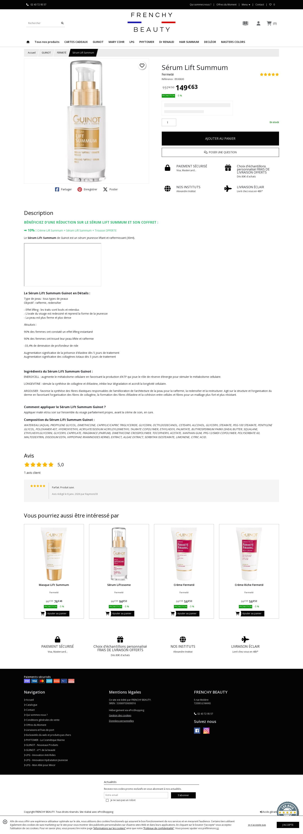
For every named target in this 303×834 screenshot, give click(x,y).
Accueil (32, 52)
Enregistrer (87, 189)
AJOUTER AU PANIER (220, 138)
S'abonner (183, 795)
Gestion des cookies (120, 715)
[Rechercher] (62, 23)
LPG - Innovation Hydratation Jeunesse (46, 760)
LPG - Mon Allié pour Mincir (39, 765)
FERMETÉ (61, 52)
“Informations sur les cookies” (109, 828)
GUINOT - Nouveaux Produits (41, 745)
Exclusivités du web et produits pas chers (47, 735)
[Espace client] (258, 23)
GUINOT (46, 52)
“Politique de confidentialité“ (158, 828)
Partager (63, 189)
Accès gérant (268, 812)
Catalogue (30, 704)
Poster (110, 189)
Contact (259, 4)
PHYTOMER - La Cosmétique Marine (44, 740)
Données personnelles (121, 721)
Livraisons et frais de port (39, 730)
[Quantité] (169, 122)
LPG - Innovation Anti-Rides (39, 755)
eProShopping (105, 812)
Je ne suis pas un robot (123, 800)
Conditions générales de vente (42, 720)
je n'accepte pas (257, 824)
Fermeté (168, 74)
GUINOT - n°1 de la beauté (39, 750)
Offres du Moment (35, 725)
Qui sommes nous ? (36, 715)
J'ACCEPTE (288, 824)
